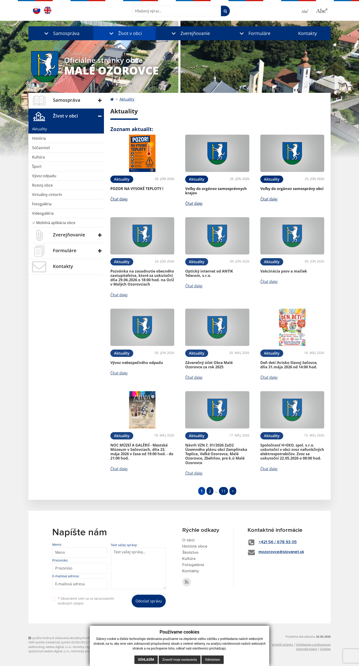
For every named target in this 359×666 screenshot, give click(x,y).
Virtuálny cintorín (47, 194)
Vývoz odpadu (44, 175)
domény (78, 647)
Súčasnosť (41, 147)
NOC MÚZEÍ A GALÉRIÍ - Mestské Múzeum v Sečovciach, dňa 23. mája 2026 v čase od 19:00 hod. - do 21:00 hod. (141, 452)
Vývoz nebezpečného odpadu (136, 362)
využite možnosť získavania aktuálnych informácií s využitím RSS (73, 638)
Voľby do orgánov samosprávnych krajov (216, 190)
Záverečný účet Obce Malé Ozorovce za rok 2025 (209, 364)
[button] (60, 33)
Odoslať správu (149, 601)
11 (223, 491)
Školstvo (190, 553)
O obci (188, 540)
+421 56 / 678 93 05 (277, 542)
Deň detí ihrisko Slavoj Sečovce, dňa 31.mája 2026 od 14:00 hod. (289, 364)
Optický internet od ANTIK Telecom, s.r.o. (209, 273)
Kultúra (38, 157)
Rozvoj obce (42, 185)
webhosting (36, 647)
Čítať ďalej (119, 199)
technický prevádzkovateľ (88, 651)
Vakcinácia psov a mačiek (283, 271)
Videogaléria (43, 213)
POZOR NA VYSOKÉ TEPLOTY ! (136, 188)
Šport (37, 166)
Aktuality (39, 128)
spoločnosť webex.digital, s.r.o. (49, 651)
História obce (194, 546)
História (39, 138)
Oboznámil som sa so (86, 600)
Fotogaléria (42, 203)
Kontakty (307, 33)
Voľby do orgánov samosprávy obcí (292, 188)
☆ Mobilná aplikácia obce (53, 222)
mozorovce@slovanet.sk (281, 552)
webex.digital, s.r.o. (58, 647)
